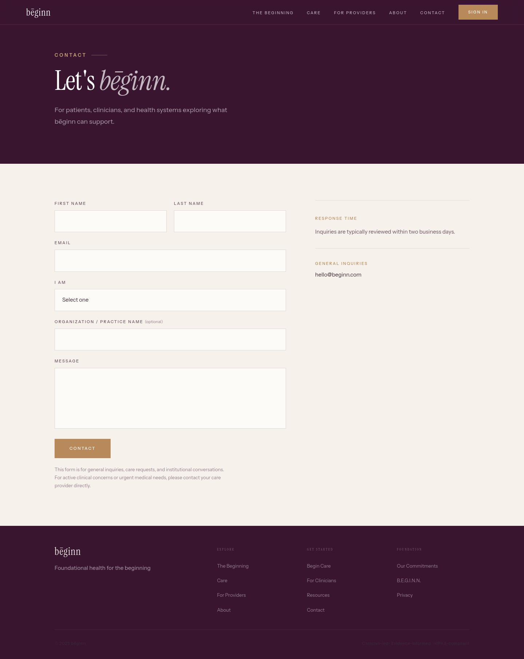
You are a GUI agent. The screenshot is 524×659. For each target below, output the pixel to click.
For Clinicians (321, 580)
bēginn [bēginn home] (38, 12)
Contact (432, 12)
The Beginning (273, 12)
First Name (70, 203)
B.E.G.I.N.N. (409, 580)
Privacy (405, 595)
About (398, 12)
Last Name (189, 203)
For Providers (355, 12)
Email (63, 242)
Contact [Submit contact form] (83, 448)
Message (67, 361)
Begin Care (319, 566)
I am (60, 282)
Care (314, 12)
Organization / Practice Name (109, 321)
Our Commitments (417, 566)
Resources (318, 595)
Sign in (478, 12)
